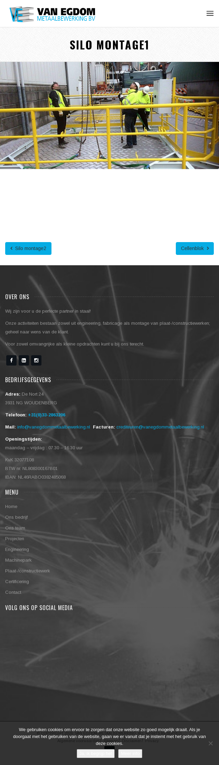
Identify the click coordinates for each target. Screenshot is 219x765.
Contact (13, 592)
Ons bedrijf (16, 517)
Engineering (17, 549)
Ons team (15, 528)
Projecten (14, 538)
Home (11, 506)
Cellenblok (195, 248)
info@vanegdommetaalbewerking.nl (53, 427)
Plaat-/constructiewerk (27, 570)
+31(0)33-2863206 (46, 414)
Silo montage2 (28, 248)
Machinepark (18, 560)
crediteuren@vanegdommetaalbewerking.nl (160, 427)
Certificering (17, 581)
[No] (210, 743)
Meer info (130, 753)
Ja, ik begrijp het (95, 753)
